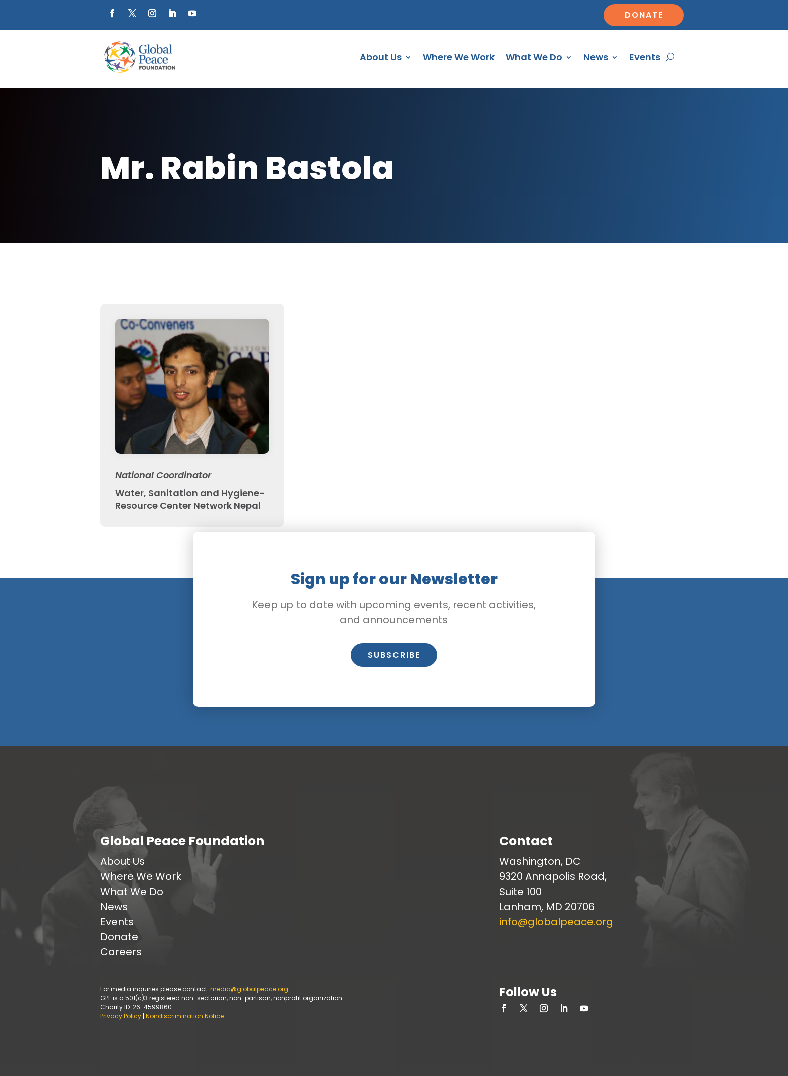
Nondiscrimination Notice (185, 1016)
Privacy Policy (120, 1016)
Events (644, 57)
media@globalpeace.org (249, 989)
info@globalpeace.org (556, 922)
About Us (381, 57)
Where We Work (459, 57)
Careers (121, 952)
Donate (644, 15)
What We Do (534, 57)
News (595, 57)
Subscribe (394, 655)
